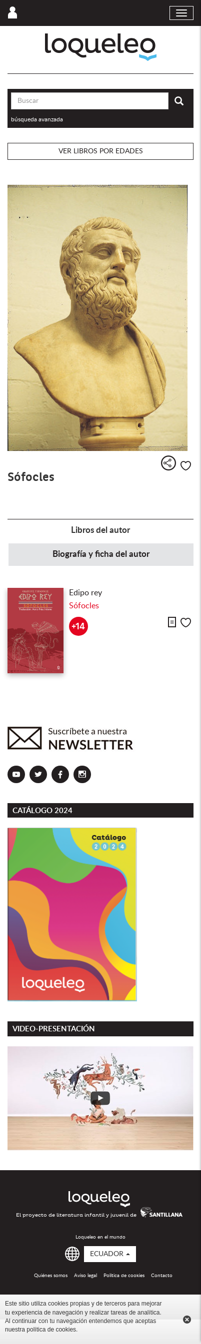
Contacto (161, 1275)
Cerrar (187, 1320)
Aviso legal (85, 1275)
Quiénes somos (51, 1275)
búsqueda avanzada (37, 119)
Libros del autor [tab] (100, 530)
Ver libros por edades (100, 151)
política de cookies (51, 1329)
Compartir (168, 462)
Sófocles (84, 606)
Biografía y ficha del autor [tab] (101, 554)
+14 (78, 626)
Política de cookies (124, 1275)
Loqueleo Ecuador (100, 47)
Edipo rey (85, 593)
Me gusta (185, 465)
